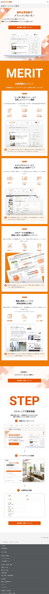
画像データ (4, 567)
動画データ (4, 570)
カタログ (3, 545)
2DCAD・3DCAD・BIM (6, 564)
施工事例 (3, 579)
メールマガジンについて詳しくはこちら (24, 311)
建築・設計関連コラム (6, 581)
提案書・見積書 (5, 555)
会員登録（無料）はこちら (24, 27)
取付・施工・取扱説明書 (7, 575)
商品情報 (4, 548)
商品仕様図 (4, 572)
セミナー (3, 584)
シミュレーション (5, 558)
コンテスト (4, 587)
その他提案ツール (5, 561)
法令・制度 (4, 552)
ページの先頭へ (44, 537)
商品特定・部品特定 (6, 590)
